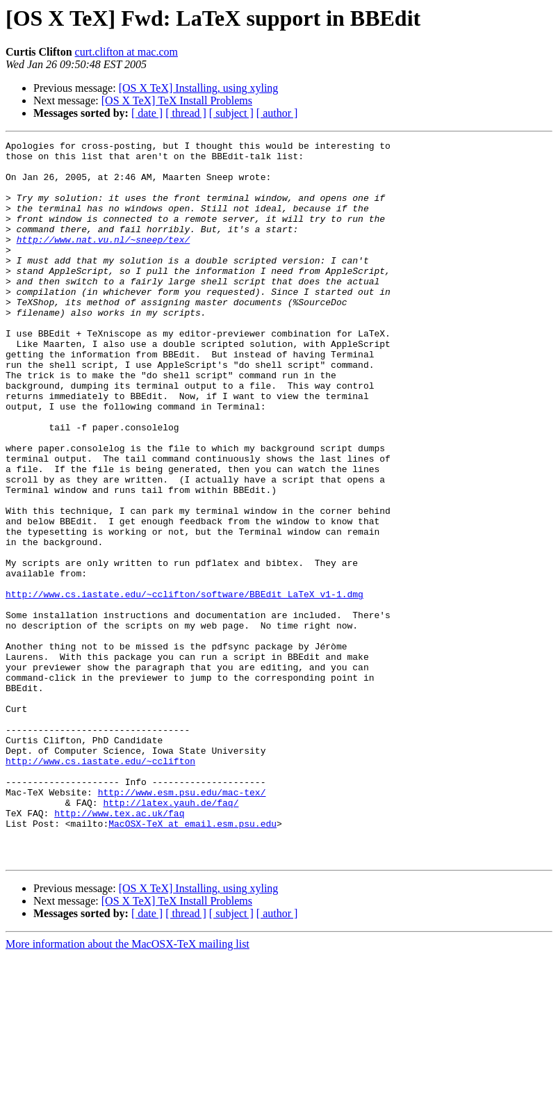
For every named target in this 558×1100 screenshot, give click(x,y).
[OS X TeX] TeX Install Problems (176, 100)
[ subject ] (231, 113)
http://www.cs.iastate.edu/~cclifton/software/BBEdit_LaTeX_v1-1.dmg (184, 685)
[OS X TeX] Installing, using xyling (199, 88)
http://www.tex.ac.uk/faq (119, 948)
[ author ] (277, 113)
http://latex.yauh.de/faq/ (170, 936)
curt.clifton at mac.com (126, 52)
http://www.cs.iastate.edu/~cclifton (100, 886)
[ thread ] (185, 113)
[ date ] (147, 113)
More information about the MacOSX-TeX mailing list (127, 1088)
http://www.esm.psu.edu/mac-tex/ (182, 923)
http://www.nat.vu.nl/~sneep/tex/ (103, 260)
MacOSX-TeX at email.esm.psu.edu (192, 961)
